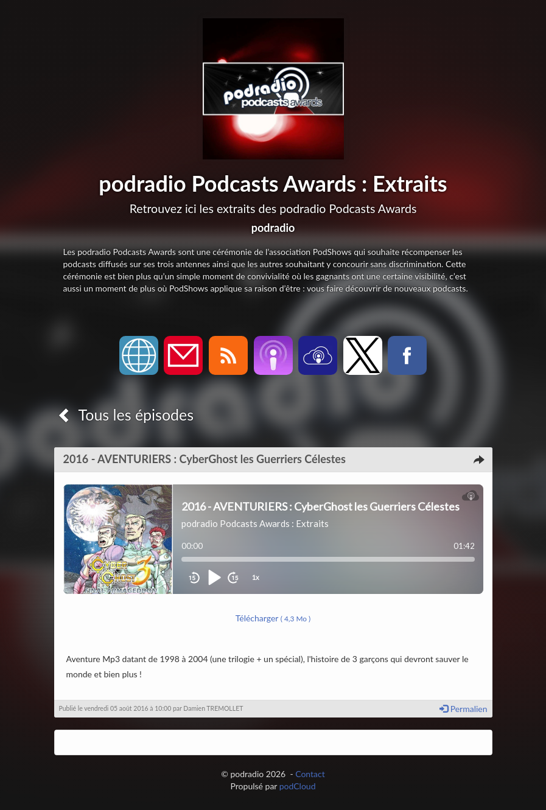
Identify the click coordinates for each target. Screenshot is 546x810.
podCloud (297, 786)
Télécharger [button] (273, 618)
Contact (310, 774)
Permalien (463, 709)
